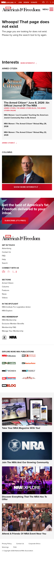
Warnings (5, 547)
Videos (5, 297)
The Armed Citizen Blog (26, 108)
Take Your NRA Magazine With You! (21, 428)
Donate (34, 2)
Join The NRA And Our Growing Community (25, 462)
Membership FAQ (9, 327)
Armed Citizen (9, 68)
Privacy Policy (7, 543)
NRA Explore (7, 310)
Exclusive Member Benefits (13, 323)
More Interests (27, 63)
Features (5, 290)
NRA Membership (9, 320)
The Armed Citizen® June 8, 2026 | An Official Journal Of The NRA (26, 104)
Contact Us (6, 252)
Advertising (6, 248)
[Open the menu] (51, 9)
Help (4, 259)
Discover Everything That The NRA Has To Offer (24, 498)
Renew (26, 2)
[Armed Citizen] (15, 143)
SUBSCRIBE (15, 220)
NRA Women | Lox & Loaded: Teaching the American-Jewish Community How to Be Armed (26, 116)
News (4, 294)
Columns (7, 152)
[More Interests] (35, 63)
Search (5, 263)
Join (20, 2)
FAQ (3, 255)
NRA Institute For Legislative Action (16, 307)
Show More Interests (33, 186)
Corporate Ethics (34, 543)
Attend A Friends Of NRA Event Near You (24, 533)
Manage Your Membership (12, 331)
